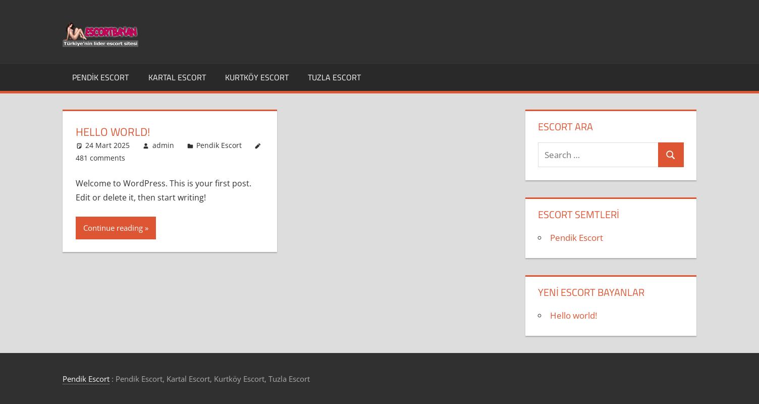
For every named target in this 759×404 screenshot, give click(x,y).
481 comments (100, 158)
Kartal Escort (177, 77)
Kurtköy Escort (257, 77)
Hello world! (113, 131)
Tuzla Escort (334, 77)
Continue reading (113, 228)
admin (163, 145)
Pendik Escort (100, 77)
